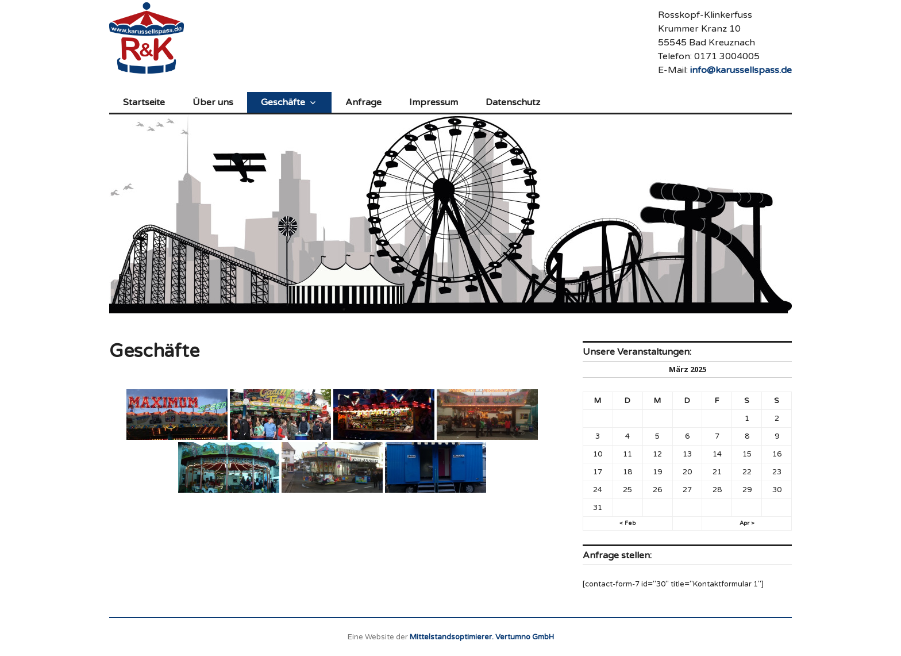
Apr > (747, 523)
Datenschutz (513, 102)
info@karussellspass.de (741, 70)
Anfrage (363, 102)
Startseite (144, 102)
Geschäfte (283, 102)
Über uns (212, 102)
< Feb (627, 523)
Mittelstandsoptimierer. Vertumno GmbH (482, 637)
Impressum (433, 102)
